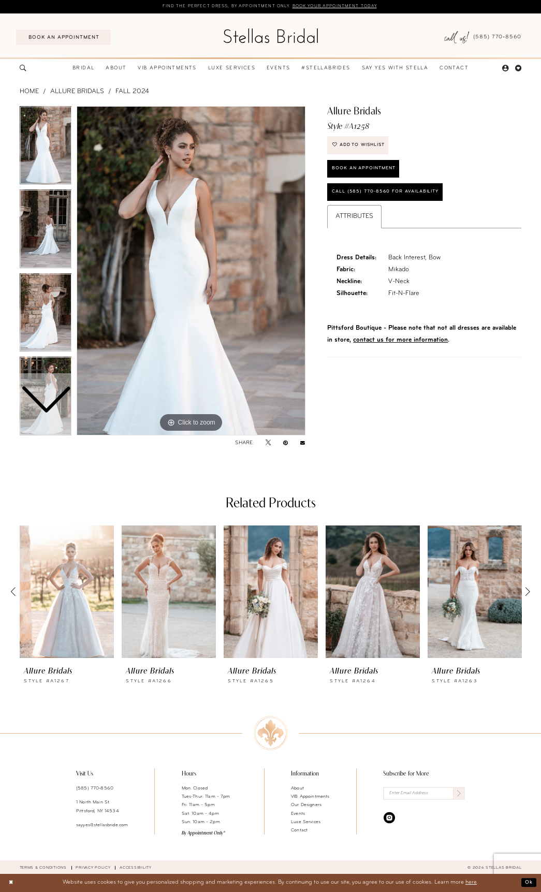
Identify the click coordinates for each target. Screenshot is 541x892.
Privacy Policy (93, 868)
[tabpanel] (191, 271)
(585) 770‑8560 (94, 788)
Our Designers (306, 805)
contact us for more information (400, 347)
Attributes (354, 224)
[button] (505, 69)
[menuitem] (63, 38)
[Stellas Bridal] (270, 35)
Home (29, 92)
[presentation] (67, 592)
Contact (299, 830)
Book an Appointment (367, 172)
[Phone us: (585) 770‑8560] (483, 38)
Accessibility (136, 868)
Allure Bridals (77, 92)
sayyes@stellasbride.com (102, 825)
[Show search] (23, 69)
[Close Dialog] (11, 883)
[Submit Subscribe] (458, 794)
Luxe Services (305, 822)
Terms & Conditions (43, 868)
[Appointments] (63, 38)
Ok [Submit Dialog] (528, 882)
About (297, 788)
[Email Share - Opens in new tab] (302, 444)
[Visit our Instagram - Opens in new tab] (389, 819)
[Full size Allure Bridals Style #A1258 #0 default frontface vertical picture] (191, 271)
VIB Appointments (310, 797)
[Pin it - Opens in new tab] (285, 443)
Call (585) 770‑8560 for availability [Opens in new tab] (390, 198)
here (471, 883)
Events (298, 814)
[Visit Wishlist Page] (518, 69)
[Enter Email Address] (424, 794)
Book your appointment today (341, 6)
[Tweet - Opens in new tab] (268, 443)
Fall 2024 (132, 92)
